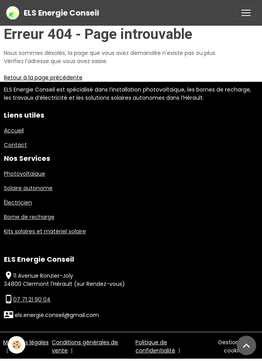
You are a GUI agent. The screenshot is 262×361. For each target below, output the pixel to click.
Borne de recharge (29, 217)
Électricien (18, 202)
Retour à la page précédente (43, 77)
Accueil (14, 130)
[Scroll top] (246, 345)
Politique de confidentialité (155, 346)
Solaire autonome (28, 188)
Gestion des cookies (234, 346)
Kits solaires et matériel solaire (45, 231)
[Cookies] (16, 345)
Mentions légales (26, 342)
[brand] (52, 12)
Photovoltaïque (24, 174)
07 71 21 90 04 (32, 299)
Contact (15, 145)
